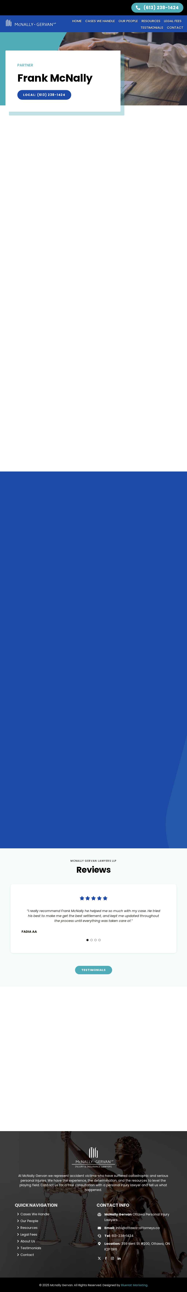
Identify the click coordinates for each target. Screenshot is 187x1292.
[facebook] (105, 1170)
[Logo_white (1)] (93, 1058)
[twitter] (99, 1170)
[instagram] (112, 1170)
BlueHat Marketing (134, 1197)
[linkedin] (119, 1170)
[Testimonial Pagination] (87, 852)
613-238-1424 (122, 1148)
